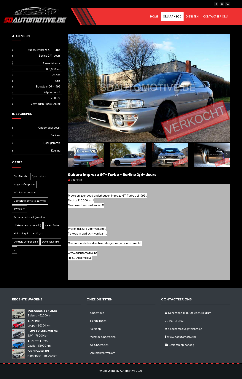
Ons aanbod (172, 16)
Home (154, 16)
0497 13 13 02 (175, 321)
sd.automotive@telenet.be (185, 329)
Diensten (192, 16)
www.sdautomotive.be (182, 337)
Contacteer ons (215, 16)
